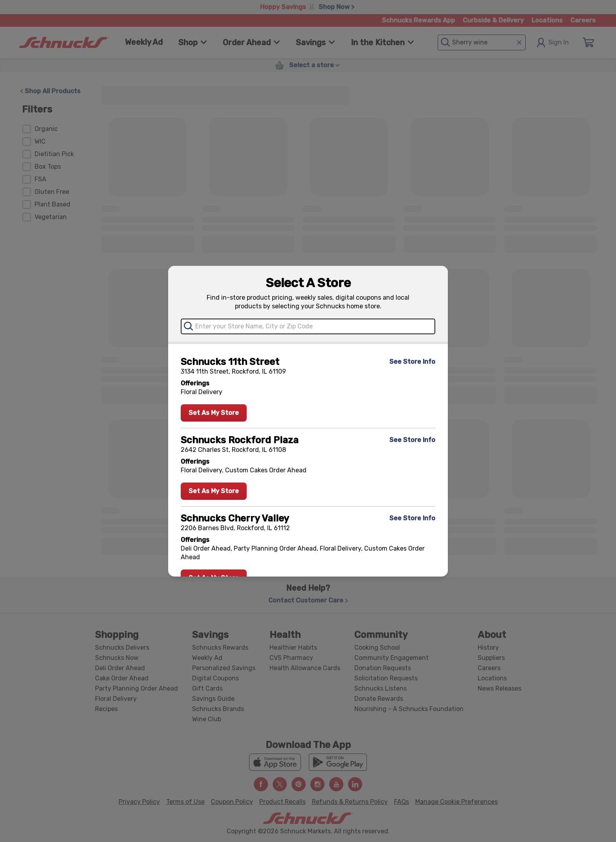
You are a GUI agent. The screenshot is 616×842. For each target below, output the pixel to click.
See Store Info (412, 361)
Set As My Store (214, 412)
